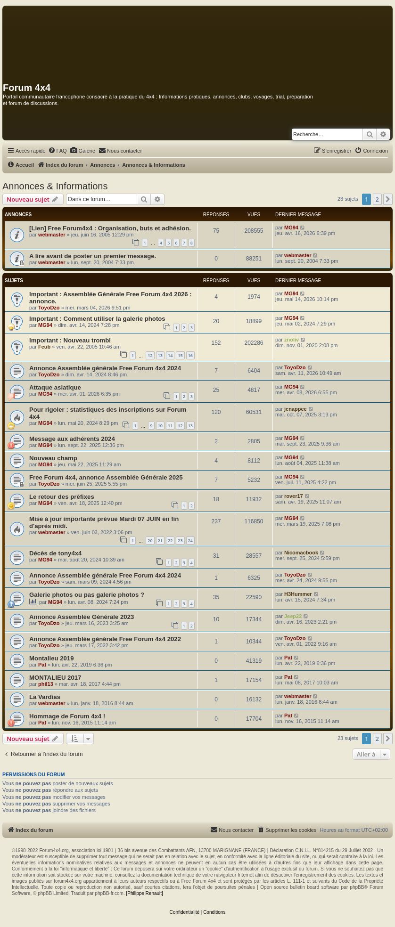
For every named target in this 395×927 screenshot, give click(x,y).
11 (170, 426)
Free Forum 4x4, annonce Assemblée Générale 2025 (106, 477)
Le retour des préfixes (61, 496)
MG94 (291, 227)
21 (160, 540)
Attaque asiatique (55, 387)
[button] (388, 199)
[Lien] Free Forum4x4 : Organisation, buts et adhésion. (110, 228)
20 (150, 540)
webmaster (51, 234)
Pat (42, 664)
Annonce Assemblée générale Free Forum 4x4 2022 (105, 638)
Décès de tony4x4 (55, 553)
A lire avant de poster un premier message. (92, 256)
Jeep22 (293, 616)
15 (180, 355)
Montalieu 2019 (51, 658)
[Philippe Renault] (144, 893)
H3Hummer (298, 594)
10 (160, 426)
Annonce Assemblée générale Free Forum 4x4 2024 (105, 368)
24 (190, 540)
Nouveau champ (53, 458)
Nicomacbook (301, 552)
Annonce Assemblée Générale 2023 (81, 616)
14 (170, 355)
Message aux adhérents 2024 (72, 438)
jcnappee (295, 409)
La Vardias (44, 696)
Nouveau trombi (87, 340)
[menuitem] (57, 150)
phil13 (45, 684)
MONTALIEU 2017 (55, 677)
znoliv (291, 339)
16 (190, 355)
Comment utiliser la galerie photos (114, 318)
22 (170, 540)
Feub (44, 347)
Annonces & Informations (54, 186)
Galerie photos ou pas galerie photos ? (86, 594)
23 (180, 540)
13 (160, 355)
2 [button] (377, 199)
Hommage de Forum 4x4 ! (67, 716)
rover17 (293, 496)
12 (150, 355)
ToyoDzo (49, 307)
